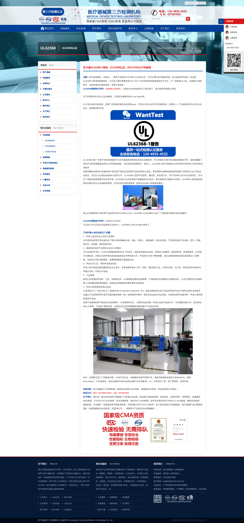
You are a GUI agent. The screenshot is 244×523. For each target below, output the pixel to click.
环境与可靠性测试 (50, 163)
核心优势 (68, 497)
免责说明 (174, 520)
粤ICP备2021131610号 (196, 520)
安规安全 (169, 48)
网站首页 (49, 28)
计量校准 (46, 180)
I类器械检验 (50, 140)
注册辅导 (231, 38)
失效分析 (46, 185)
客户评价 (56, 510)
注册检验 (149, 28)
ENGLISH (192, 3)
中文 (202, 3)
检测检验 (46, 157)
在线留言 (68, 510)
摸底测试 (231, 32)
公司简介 (43, 497)
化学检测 (46, 191)
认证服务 (46, 94)
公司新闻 (43, 503)
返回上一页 (199, 48)
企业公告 (68, 503)
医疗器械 (46, 72)
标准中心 (46, 100)
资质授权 (101, 503)
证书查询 (113, 510)
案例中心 (133, 28)
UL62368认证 (180, 48)
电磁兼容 (65, 28)
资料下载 (101, 510)
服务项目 (46, 106)
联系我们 (180, 28)
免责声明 (126, 510)
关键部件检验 (50, 152)
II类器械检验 (50, 146)
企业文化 (56, 497)
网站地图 (182, 520)
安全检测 (81, 28)
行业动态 (56, 503)
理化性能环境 (115, 28)
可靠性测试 (47, 89)
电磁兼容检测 (48, 168)
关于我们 (165, 28)
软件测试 (96, 28)
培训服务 (46, 174)
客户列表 (43, 510)
